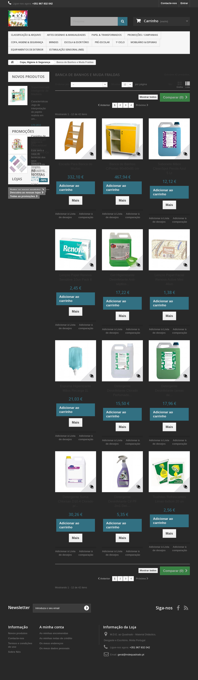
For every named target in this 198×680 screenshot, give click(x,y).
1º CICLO (120, 42)
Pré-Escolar (102, 42)
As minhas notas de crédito (55, 638)
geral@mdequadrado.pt (131, 654)
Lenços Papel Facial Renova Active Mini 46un (169, 279)
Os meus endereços (51, 643)
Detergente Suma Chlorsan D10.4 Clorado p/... (75, 501)
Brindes (53, 42)
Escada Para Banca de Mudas (75, 166)
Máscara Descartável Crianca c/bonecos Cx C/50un (40, 221)
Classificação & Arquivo (26, 35)
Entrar (184, 3)
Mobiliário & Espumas (144, 42)
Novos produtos (28, 76)
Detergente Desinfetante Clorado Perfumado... (122, 390)
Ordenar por (62, 84)
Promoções (23, 204)
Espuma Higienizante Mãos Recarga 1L (75, 388)
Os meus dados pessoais (54, 648)
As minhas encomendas (53, 633)
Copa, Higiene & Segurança (27, 42)
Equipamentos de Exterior (27, 49)
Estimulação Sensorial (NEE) (66, 49)
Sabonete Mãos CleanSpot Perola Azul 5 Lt (169, 168)
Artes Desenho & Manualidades (66, 35)
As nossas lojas (27, 283)
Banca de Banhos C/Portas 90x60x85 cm (122, 166)
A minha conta (51, 627)
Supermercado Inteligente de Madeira (40, 90)
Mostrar (116, 84)
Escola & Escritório (76, 42)
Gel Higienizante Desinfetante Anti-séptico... (122, 279)
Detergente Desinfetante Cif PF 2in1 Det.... (122, 501)
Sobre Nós (14, 651)
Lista (187, 84)
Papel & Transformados (107, 35)
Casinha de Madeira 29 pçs (38, 139)
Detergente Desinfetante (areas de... (169, 390)
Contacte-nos (169, 3)
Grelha (180, 84)
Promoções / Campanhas (143, 35)
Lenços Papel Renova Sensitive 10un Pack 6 (75, 277)
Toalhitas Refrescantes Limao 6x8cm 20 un (169, 499)
